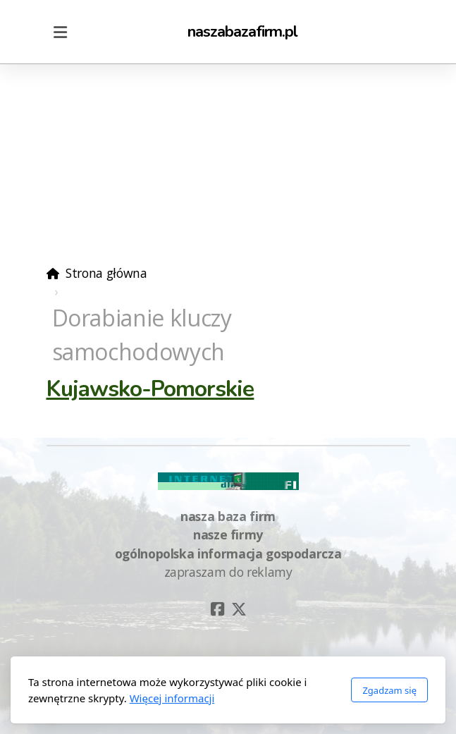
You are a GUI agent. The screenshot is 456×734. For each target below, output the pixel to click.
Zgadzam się (389, 690)
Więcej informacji (172, 698)
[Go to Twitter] (238, 609)
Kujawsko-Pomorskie (150, 389)
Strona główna (106, 272)
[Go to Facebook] (217, 609)
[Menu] (61, 31)
